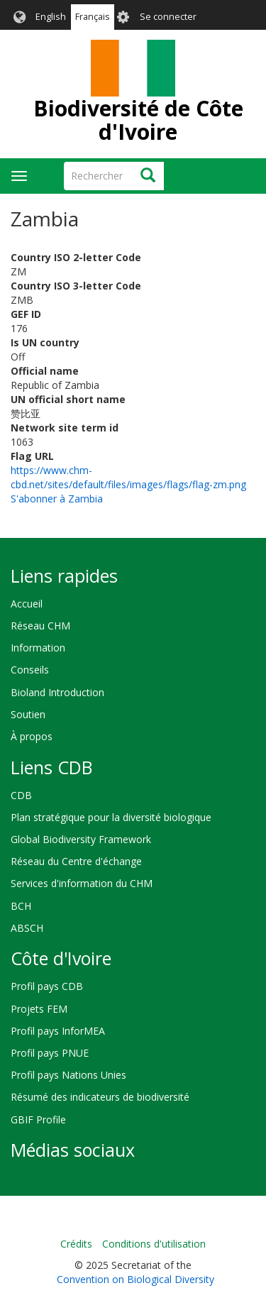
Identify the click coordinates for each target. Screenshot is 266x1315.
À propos (31, 736)
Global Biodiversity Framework (81, 839)
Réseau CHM (40, 625)
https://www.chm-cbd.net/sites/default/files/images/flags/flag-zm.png (128, 477)
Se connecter (168, 17)
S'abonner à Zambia (57, 498)
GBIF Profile (38, 1119)
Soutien (28, 714)
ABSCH (27, 928)
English (50, 17)
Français (92, 17)
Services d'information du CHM (82, 883)
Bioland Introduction (57, 692)
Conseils (30, 669)
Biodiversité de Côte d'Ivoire (138, 120)
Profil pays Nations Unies (68, 1075)
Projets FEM (39, 1009)
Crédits (76, 1243)
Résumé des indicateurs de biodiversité (100, 1097)
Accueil (27, 603)
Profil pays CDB (47, 986)
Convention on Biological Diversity (135, 1279)
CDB (21, 795)
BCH (21, 906)
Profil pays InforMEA (58, 1031)
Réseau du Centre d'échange (76, 861)
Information (38, 647)
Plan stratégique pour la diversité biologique (111, 817)
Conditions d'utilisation (154, 1243)
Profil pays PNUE (50, 1053)
